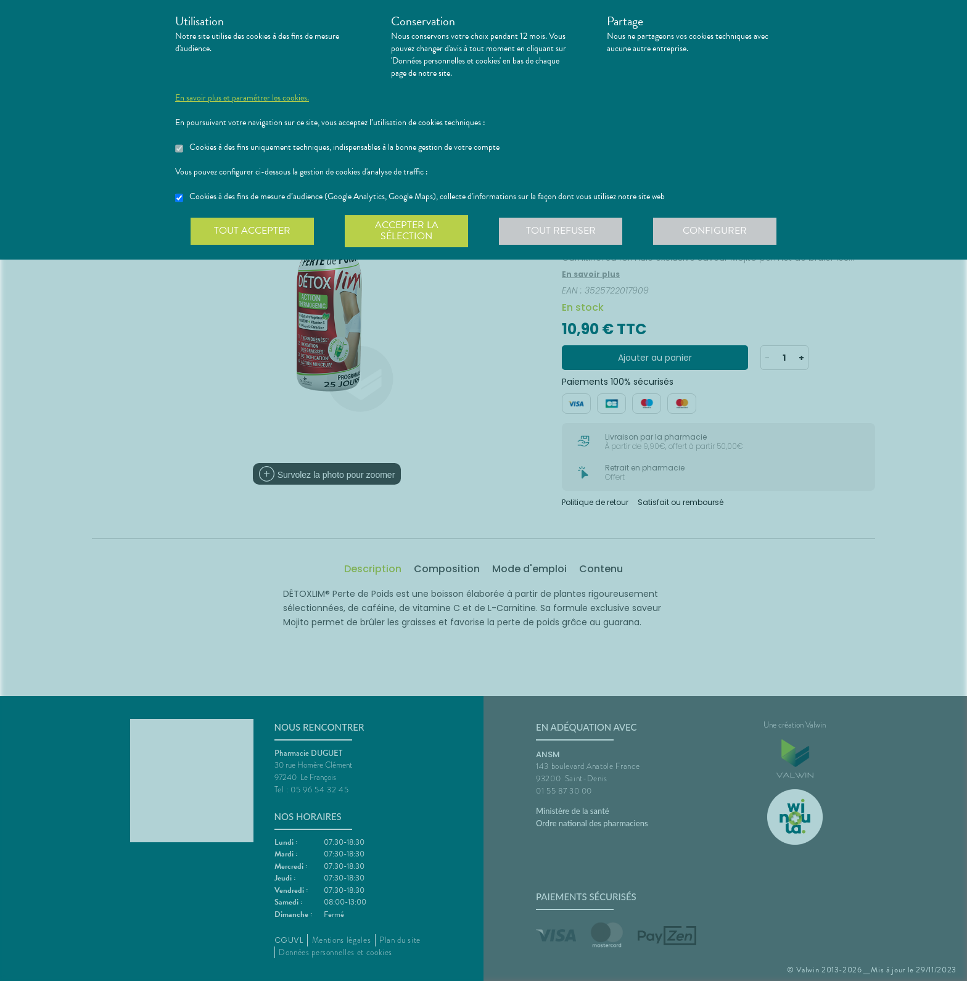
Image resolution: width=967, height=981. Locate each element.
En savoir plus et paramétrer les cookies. (242, 98)
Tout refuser (561, 230)
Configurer (715, 230)
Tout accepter (252, 230)
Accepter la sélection (406, 231)
